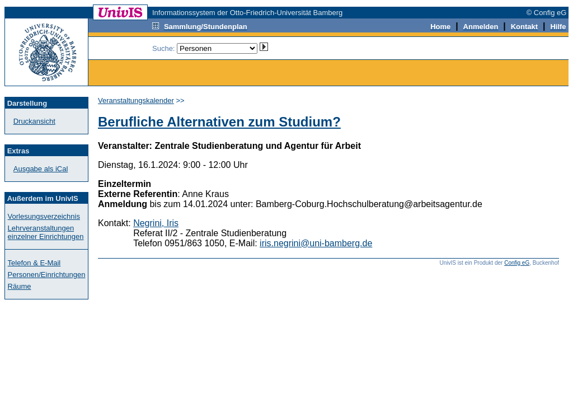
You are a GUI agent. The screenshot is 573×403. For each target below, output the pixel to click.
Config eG (516, 263)
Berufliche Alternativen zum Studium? (219, 121)
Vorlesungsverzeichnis (44, 216)
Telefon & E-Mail (34, 263)
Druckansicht (34, 121)
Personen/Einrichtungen (47, 274)
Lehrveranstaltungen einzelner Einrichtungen (46, 232)
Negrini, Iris (156, 223)
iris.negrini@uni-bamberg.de (316, 243)
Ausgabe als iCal (40, 169)
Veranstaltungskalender (136, 100)
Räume (19, 286)
